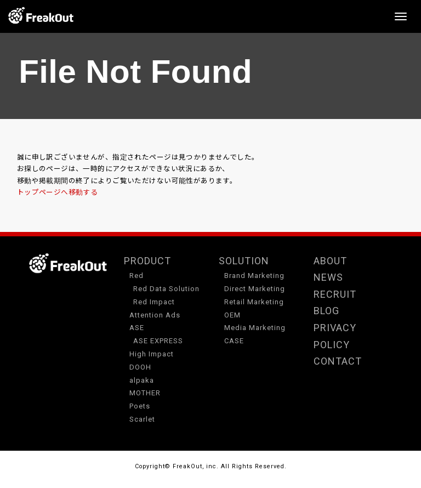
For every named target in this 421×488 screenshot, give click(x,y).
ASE (136, 328)
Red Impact (154, 302)
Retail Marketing (254, 302)
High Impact (151, 354)
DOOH (140, 367)
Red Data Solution (166, 289)
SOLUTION (244, 260)
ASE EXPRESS (158, 341)
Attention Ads (154, 315)
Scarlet (142, 419)
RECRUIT (335, 294)
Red (136, 275)
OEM (232, 315)
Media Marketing (255, 328)
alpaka (141, 380)
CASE (234, 341)
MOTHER (145, 393)
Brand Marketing (254, 275)
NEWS (328, 277)
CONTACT (338, 361)
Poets (139, 406)
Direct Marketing (254, 289)
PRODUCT (147, 260)
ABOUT (330, 260)
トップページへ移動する (57, 192)
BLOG (326, 310)
